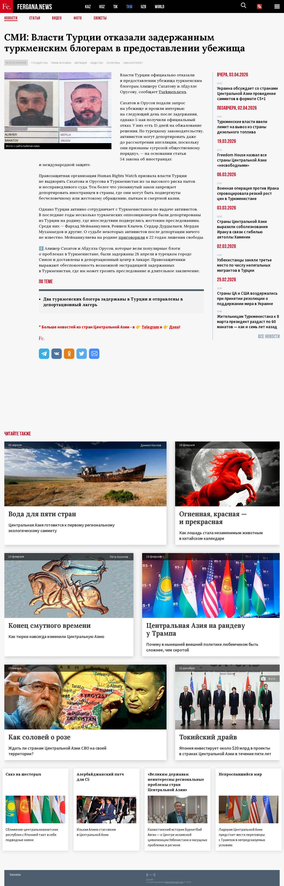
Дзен (174, 327)
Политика (113, 62)
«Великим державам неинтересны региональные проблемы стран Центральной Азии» (175, 782)
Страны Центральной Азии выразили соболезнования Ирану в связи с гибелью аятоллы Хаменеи (242, 229)
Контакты (15, 873)
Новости (11, 18)
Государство (39, 62)
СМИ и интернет (133, 62)
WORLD (161, 6)
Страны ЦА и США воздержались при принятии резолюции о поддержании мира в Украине (247, 298)
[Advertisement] (142, 399)
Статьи (35, 18)
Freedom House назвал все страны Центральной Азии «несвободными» (242, 160)
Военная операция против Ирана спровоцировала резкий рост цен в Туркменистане (248, 193)
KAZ (88, 6)
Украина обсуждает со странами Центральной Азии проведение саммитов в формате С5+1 (247, 93)
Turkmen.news (172, 91)
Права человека (61, 62)
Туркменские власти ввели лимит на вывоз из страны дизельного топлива (242, 126)
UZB (145, 6)
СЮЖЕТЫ (102, 18)
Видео (58, 18)
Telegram (150, 327)
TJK (116, 6)
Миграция (81, 62)
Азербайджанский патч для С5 (102, 777)
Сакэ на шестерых (25, 774)
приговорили (132, 237)
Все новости (269, 336)
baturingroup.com (174, 881)
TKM (130, 6)
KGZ (102, 6)
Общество (96, 62)
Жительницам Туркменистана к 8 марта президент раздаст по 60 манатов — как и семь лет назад (248, 321)
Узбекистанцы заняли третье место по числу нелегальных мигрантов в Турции (244, 265)
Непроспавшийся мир (242, 774)
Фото (79, 18)
